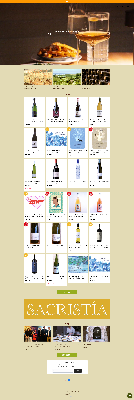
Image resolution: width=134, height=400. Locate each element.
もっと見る (67, 292)
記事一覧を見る (67, 355)
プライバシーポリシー (59, 391)
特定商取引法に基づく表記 (73, 391)
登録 (77, 371)
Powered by (67, 397)
